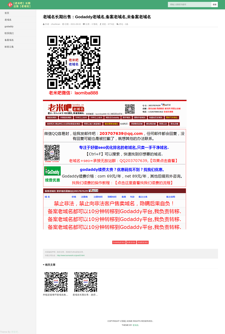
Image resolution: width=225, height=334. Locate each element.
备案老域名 (131, 242)
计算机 (95, 24)
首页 (7, 13)
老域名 (8, 20)
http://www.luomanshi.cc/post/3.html (71, 255)
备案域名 (9, 40)
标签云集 (9, 47)
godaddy (9, 26)
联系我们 (9, 33)
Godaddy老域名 (119, 242)
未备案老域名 (143, 242)
